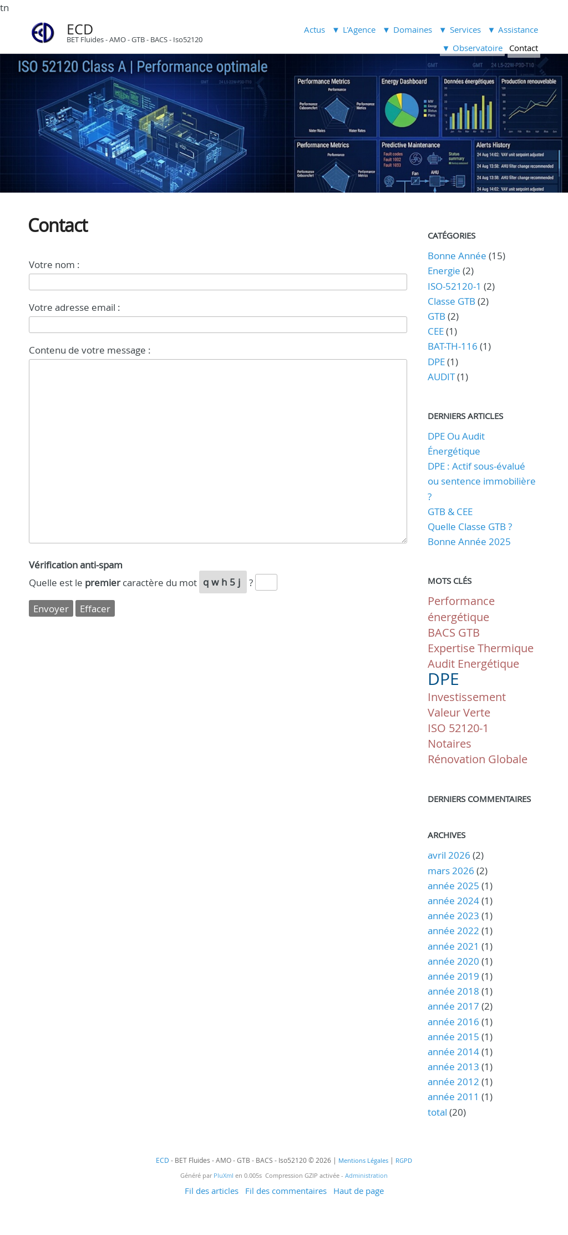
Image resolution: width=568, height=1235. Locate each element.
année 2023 (453, 915)
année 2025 (453, 885)
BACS (441, 632)
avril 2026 (449, 855)
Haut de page (358, 1190)
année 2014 (453, 1051)
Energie (444, 270)
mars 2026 (451, 870)
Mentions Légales (363, 1161)
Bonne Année (457, 255)
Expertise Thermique (481, 648)
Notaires (449, 743)
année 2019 (453, 976)
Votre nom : (54, 264)
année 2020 (453, 961)
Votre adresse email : (74, 307)
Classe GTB (451, 301)
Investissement (467, 696)
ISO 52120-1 (458, 727)
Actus (314, 29)
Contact (523, 47)
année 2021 (453, 946)
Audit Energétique (473, 663)
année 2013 (453, 1066)
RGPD (403, 1161)
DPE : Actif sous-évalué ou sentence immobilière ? (482, 481)
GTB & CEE (450, 511)
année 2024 (453, 900)
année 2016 (453, 1021)
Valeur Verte (459, 712)
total (438, 1112)
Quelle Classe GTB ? (470, 526)
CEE (436, 331)
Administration (366, 1175)
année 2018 (453, 991)
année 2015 (453, 1036)
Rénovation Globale (478, 759)
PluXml (224, 1175)
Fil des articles (212, 1190)
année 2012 (453, 1081)
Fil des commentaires (286, 1190)
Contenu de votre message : (90, 350)
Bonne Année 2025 (469, 541)
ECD (80, 29)
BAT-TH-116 (453, 346)
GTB (436, 316)
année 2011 (453, 1096)
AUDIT (441, 376)
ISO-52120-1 (454, 286)
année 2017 (453, 1006)
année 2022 (453, 930)
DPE (436, 361)
